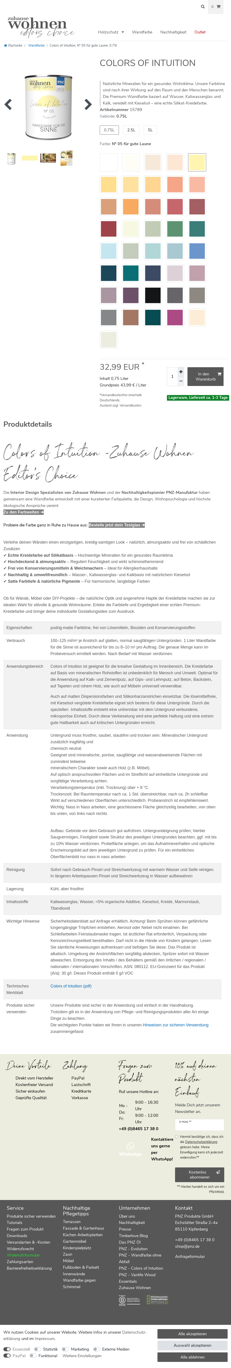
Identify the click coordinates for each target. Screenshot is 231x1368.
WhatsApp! (162, 1159)
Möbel (68, 1261)
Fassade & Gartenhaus (83, 1228)
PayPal (19, 1356)
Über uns (127, 1216)
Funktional (48, 1356)
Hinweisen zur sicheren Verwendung (175, 1025)
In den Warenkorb (208, 376)
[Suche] (203, 7)
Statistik (50, 1349)
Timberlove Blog (133, 1235)
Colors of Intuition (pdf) (71, 986)
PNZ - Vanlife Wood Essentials (137, 1278)
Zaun (67, 1254)
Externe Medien (115, 1349)
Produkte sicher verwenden (31, 1216)
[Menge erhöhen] (181, 372)
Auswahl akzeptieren (192, 1345)
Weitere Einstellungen (82, 1356)
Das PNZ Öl (130, 1242)
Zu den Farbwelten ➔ (23, 512)
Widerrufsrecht (20, 1249)
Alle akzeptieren (192, 1334)
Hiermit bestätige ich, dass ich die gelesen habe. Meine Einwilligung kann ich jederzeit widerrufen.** (201, 1147)
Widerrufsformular (23, 1255)
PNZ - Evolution (133, 1249)
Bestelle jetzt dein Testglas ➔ (117, 525)
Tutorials (14, 1222)
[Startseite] (13, 45)
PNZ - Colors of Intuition (141, 1268)
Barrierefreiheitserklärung (29, 1268)
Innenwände (74, 1274)
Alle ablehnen (192, 1357)
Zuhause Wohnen (135, 1287)
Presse (125, 1229)
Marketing (80, 1349)
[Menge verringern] (181, 381)
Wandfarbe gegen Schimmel (79, 1284)
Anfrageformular (190, 1256)
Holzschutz (109, 32)
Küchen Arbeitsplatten (83, 1235)
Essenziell (21, 1349)
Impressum (45, 1338)
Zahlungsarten (20, 1261)
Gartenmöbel (74, 1241)
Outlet (200, 32)
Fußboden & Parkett (81, 1267)
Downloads (17, 1235)
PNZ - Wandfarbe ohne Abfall (140, 1258)
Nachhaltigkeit (173, 32)
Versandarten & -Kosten (28, 1242)
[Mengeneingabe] (172, 376)
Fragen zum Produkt (25, 1229)
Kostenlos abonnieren (204, 1174)
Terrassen (72, 1221)
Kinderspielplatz (77, 1248)
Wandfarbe (142, 32)
